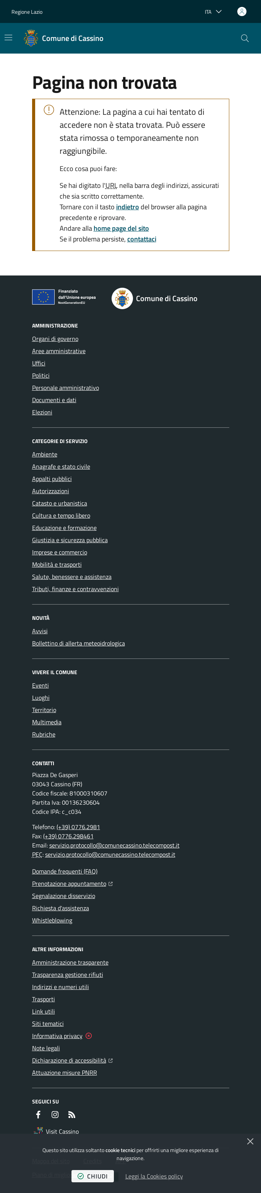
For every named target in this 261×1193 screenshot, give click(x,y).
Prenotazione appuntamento (72, 882)
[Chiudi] (250, 1141)
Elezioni (42, 412)
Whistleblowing (52, 920)
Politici (41, 375)
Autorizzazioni (50, 490)
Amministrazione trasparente (70, 962)
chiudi (93, 1176)
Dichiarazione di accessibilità (72, 1059)
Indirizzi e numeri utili (60, 986)
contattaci (141, 239)
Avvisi (40, 631)
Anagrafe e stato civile (61, 466)
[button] (245, 38)
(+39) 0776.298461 (68, 836)
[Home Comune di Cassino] (64, 38)
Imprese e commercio (59, 552)
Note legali (46, 1048)
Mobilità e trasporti (57, 564)
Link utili (43, 1011)
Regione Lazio (26, 12)
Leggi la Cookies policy (154, 1176)
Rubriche (43, 734)
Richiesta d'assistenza (60, 908)
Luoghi (41, 697)
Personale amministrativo (65, 387)
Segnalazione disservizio (63, 895)
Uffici (38, 363)
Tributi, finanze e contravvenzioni (75, 588)
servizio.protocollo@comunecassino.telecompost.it (114, 845)
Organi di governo (55, 338)
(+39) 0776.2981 (78, 826)
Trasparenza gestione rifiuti (67, 974)
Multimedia (47, 722)
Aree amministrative (59, 350)
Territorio (44, 709)
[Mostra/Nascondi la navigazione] (8, 37)
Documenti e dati (54, 399)
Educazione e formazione (64, 527)
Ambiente (44, 454)
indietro (127, 207)
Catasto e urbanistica (59, 503)
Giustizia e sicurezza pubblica (70, 539)
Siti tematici (48, 1023)
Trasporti (43, 999)
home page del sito (121, 228)
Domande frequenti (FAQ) (64, 871)
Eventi (40, 685)
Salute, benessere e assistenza (72, 576)
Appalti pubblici (52, 478)
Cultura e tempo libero (61, 515)
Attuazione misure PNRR (64, 1072)
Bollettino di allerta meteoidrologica (78, 643)
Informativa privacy (57, 1035)
